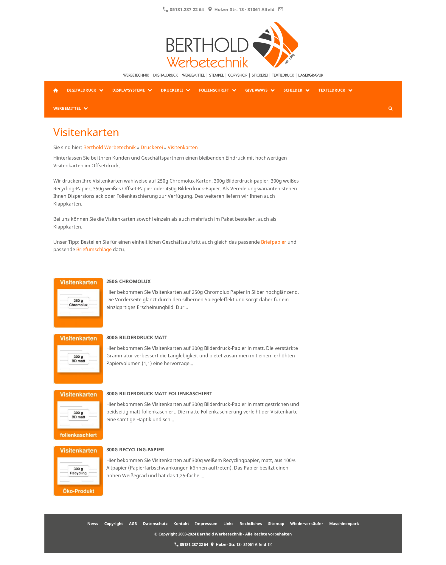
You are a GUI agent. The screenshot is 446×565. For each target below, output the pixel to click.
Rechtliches (251, 523)
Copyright (113, 523)
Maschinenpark (344, 523)
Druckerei (152, 147)
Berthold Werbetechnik (109, 147)
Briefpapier (273, 242)
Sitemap (276, 523)
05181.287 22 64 (183, 9)
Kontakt (181, 523)
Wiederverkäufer (306, 523)
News (92, 523)
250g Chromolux (128, 281)
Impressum (206, 523)
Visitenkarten (183, 147)
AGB (133, 523)
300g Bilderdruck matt (136, 337)
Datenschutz (155, 523)
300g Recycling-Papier (135, 449)
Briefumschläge (94, 249)
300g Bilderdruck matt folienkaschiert (159, 393)
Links (228, 523)
